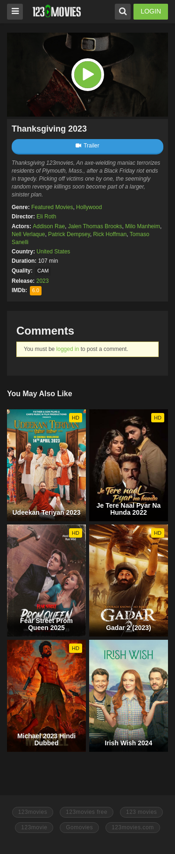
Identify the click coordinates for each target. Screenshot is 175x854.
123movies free (86, 812)
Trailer (87, 145)
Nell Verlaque (28, 234)
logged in (67, 349)
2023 (42, 281)
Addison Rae (49, 226)
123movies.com (133, 827)
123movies (33, 812)
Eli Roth (46, 216)
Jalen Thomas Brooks (95, 226)
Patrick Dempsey (69, 234)
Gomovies (79, 827)
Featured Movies (52, 207)
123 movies (141, 812)
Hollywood (89, 207)
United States (53, 251)
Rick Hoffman (110, 234)
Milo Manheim (142, 226)
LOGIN (150, 11)
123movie (34, 827)
